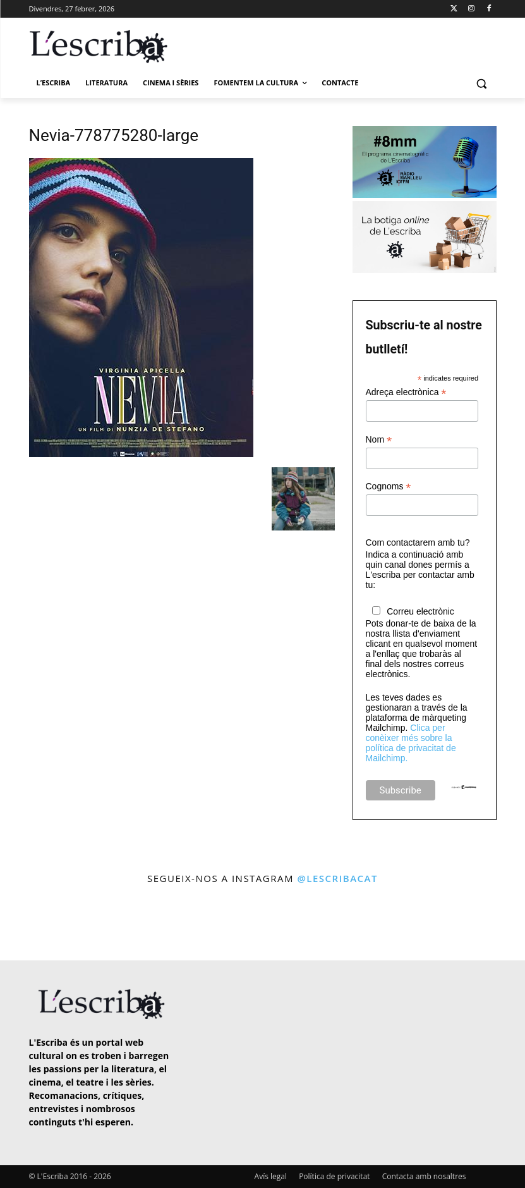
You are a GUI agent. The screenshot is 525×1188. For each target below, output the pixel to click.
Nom (379, 440)
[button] (482, 83)
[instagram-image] (30, 924)
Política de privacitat (334, 1176)
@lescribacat (337, 878)
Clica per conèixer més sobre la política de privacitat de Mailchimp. (411, 743)
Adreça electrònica (406, 392)
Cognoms (388, 487)
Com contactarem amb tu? (418, 542)
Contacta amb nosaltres (424, 1176)
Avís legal (271, 1176)
